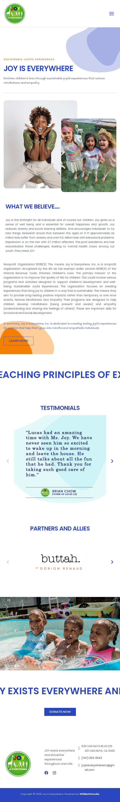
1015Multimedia (89, 794)
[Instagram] (54, 773)
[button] (8, 461)
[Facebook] (46, 773)
